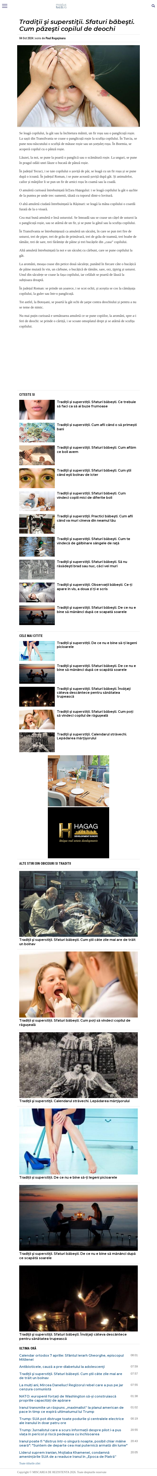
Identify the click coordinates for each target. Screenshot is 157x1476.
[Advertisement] (78, 360)
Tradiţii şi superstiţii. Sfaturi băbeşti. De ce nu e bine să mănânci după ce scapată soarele (96, 610)
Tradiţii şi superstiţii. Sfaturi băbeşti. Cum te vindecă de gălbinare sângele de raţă (93, 541)
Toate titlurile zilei (29, 1463)
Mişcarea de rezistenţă (78, 6)
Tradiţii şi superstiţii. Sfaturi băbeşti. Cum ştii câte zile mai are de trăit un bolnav (77, 942)
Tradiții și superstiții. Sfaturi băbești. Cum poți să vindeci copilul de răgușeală (95, 713)
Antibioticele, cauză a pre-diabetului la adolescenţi (62, 1367)
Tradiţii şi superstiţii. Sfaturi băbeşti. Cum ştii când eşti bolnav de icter (94, 472)
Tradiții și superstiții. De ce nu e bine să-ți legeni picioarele (97, 645)
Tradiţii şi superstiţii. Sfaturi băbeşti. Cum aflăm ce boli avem (96, 450)
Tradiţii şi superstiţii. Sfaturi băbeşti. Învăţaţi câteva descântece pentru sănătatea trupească (94, 692)
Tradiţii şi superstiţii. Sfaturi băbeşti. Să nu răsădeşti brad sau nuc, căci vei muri (92, 564)
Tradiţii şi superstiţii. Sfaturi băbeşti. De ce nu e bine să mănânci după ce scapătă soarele (96, 668)
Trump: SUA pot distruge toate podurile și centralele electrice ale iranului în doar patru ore (71, 1421)
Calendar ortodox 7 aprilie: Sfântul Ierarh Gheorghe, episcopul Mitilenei (71, 1358)
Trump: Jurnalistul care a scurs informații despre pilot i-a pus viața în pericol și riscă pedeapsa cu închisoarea (70, 1432)
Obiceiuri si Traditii (56, 863)
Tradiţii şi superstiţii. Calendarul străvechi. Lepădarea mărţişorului (92, 736)
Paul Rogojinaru (56, 38)
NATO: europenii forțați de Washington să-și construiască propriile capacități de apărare (67, 1398)
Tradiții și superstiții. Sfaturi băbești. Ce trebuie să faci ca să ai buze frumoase (96, 404)
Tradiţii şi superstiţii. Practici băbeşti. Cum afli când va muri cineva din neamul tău (95, 518)
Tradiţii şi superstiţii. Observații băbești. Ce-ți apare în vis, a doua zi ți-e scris (94, 587)
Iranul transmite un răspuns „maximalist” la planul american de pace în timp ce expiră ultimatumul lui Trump (71, 1410)
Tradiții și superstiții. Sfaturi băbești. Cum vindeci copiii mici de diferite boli (91, 495)
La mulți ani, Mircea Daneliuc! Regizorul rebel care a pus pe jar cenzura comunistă (71, 1387)
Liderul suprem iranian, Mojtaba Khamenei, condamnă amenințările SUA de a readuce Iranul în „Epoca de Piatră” (67, 1455)
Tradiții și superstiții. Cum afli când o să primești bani (97, 427)
